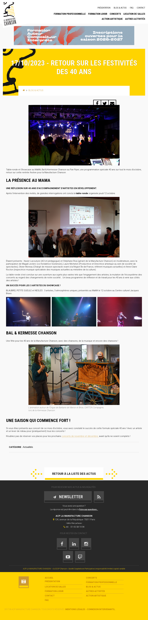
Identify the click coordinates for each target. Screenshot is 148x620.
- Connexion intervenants (100, 609)
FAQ (131, 7)
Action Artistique (112, 18)
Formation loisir (97, 13)
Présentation (104, 7)
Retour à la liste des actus (74, 473)
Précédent (36, 474)
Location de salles (134, 13)
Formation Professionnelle (70, 13)
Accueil (49, 578)
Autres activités (135, 18)
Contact (141, 7)
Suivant (111, 474)
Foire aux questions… (88, 509)
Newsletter (68, 496)
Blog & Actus (120, 7)
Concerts (115, 13)
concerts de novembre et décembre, (80, 436)
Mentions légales (75, 609)
